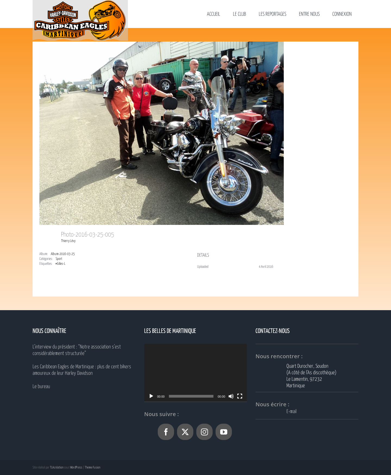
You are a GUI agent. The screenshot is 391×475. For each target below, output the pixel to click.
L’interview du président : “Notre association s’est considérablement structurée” (77, 350)
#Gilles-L (60, 264)
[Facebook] (166, 432)
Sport (59, 259)
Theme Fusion (92, 467)
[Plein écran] (239, 396)
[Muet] (231, 396)
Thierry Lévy (68, 241)
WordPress (76, 467)
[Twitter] (185, 432)
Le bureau (41, 386)
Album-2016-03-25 (63, 254)
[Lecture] (151, 396)
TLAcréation (56, 467)
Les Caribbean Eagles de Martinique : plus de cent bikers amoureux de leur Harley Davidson (82, 370)
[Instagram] (204, 432)
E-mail (291, 411)
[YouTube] (224, 432)
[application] (195, 373)
